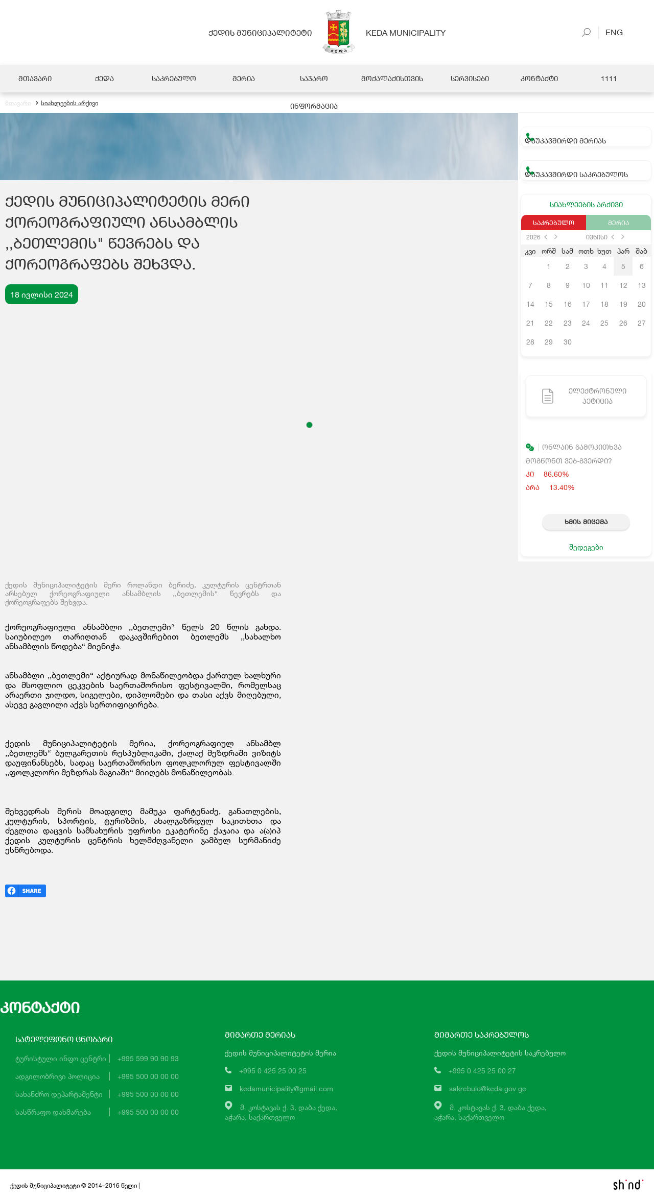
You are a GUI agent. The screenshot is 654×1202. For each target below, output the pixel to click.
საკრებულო (553, 223)
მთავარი (18, 103)
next (555, 237)
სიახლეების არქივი (67, 103)
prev (545, 237)
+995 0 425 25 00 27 (482, 1071)
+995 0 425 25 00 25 (273, 1071)
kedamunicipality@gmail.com (286, 1089)
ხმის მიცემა (586, 522)
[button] (309, 425)
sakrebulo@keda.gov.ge (487, 1089)
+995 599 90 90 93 (148, 1058)
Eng (610, 32)
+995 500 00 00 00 (148, 1076)
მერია (618, 223)
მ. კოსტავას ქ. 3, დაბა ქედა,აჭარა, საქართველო (281, 1112)
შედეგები (586, 547)
